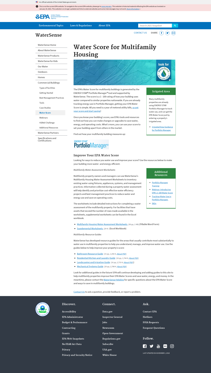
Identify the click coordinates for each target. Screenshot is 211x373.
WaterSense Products (48, 55)
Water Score (45, 112)
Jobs (104, 322)
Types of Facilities (47, 87)
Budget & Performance (74, 322)
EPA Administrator (72, 317)
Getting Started (46, 92)
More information (133, 9)
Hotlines (147, 317)
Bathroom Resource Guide (90, 253)
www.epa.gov (106, 6)
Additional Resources (48, 127)
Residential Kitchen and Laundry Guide (96, 258)
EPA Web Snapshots (73, 339)
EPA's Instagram (172, 346)
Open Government (112, 333)
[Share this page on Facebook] (161, 33)
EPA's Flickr (165, 346)
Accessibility (69, 312)
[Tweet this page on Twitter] (167, 33)
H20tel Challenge (46, 122)
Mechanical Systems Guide (90, 266)
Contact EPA (150, 312)
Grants (66, 333)
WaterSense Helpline (114, 279)
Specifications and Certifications (47, 139)
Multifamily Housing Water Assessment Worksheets (102, 224)
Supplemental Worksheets (90, 228)
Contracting (68, 328)
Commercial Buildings (49, 82)
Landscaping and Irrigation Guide (93, 262)
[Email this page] (173, 33)
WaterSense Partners (48, 132)
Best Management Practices (51, 97)
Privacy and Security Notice (77, 355)
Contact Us (140, 32)
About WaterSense (47, 50)
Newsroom (108, 328)
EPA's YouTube (158, 346)
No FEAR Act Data (72, 344)
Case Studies (45, 107)
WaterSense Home (47, 44)
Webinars (43, 117)
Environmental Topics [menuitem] (51, 25)
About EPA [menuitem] (104, 25)
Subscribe (107, 344)
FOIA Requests (151, 322)
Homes (41, 77)
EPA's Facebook (145, 346)
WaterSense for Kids (48, 61)
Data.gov (107, 312)
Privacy (66, 350)
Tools (41, 102)
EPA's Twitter (151, 346)
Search (175, 26)
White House (109, 355)
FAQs (154, 203)
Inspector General (112, 317)
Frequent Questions (154, 328)
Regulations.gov (111, 339)
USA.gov (107, 350)
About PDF (121, 254)
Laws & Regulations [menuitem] (81, 25)
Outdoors (42, 71)
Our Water (43, 66)
